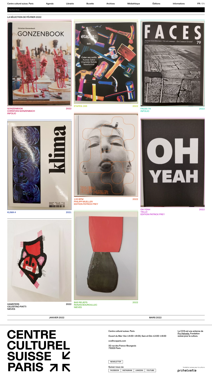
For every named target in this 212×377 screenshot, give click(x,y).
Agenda (50, 3)
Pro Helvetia (183, 333)
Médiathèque (133, 3)
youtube (150, 370)
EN (203, 3)
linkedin (139, 370)
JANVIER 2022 (56, 317)
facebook (114, 370)
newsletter (115, 362)
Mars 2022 (155, 317)
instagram (127, 370)
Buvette (90, 3)
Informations (179, 3)
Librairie (70, 3)
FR (198, 3)
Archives (110, 3)
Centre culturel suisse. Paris (20, 3)
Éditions (156, 3)
